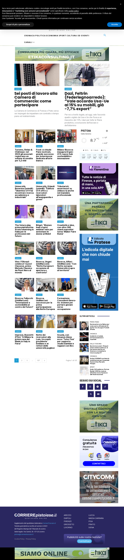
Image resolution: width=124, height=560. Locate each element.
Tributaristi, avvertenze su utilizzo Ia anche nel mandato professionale (65, 190)
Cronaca (93, 333)
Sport (92, 367)
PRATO (91, 524)
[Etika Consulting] (62, 559)
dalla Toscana (95, 343)
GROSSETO (69, 524)
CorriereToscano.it (49, 523)
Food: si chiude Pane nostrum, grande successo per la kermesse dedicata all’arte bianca (45, 155)
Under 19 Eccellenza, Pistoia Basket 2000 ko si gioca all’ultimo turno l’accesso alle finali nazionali (99, 371)
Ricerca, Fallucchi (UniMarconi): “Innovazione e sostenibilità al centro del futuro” (24, 302)
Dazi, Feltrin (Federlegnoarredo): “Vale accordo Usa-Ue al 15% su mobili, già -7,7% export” (87, 101)
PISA (90, 521)
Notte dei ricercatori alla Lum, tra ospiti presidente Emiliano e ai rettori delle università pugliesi (45, 341)
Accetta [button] (114, 24)
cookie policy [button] (73, 11)
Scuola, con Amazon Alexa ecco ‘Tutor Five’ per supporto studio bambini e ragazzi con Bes (65, 340)
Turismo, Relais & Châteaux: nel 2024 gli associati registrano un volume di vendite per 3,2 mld (24, 155)
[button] (105, 35)
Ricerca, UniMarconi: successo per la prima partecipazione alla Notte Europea (45, 303)
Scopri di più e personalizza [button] (18, 24)
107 (38, 360)
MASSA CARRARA (96, 518)
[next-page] (44, 360)
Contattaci (84, 541)
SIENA (91, 527)
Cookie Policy (19, 539)
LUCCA (91, 515)
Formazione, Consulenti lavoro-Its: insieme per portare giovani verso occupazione (66, 303)
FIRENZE (68, 521)
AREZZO (67, 515)
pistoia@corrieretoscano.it (23, 534)
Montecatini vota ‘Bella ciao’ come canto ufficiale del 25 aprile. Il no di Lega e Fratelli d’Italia (99, 326)
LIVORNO (68, 527)
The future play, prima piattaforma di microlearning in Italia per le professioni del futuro (24, 230)
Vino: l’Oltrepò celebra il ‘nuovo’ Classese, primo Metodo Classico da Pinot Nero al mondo (23, 267)
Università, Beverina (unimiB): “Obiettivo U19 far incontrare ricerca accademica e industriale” (24, 191)
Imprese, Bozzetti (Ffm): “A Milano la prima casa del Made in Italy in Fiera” (24, 339)
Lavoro (18, 89)
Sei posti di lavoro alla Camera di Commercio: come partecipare (35, 99)
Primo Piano (94, 322)
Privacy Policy (31, 539)
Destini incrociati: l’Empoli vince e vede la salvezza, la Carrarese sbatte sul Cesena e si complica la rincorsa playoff (99, 349)
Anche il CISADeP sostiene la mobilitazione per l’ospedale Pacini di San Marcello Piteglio (99, 361)
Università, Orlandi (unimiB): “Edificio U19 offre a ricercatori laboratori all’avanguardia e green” (45, 193)
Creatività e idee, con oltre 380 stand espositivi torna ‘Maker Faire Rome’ (66, 229)
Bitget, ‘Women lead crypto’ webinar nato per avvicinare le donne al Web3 (44, 229)
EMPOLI (67, 518)
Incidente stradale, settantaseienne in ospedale (97, 337)
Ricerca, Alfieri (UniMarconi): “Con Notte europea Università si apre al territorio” (66, 266)
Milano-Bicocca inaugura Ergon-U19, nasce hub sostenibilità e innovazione (65, 154)
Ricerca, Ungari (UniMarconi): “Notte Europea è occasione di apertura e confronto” (45, 267)
